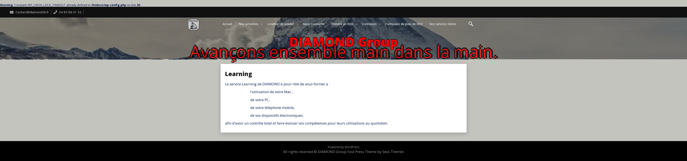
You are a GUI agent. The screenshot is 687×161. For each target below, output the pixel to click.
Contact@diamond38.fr (29, 12)
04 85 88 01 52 (67, 12)
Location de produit (280, 24)
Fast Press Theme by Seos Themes (375, 151)
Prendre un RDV (342, 24)
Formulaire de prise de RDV (404, 24)
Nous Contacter (314, 24)
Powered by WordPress (344, 147)
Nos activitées (248, 24)
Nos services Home (442, 24)
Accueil (227, 24)
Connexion (369, 24)
